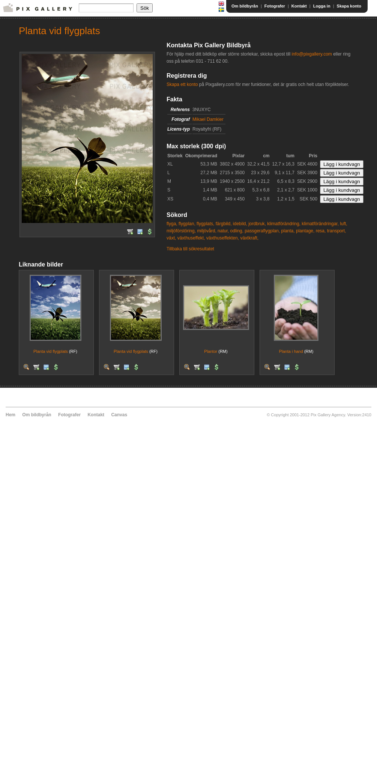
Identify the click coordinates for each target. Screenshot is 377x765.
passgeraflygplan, (262, 230)
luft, (343, 223)
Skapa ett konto (182, 84)
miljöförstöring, (181, 230)
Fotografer (274, 6)
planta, (288, 230)
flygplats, (205, 223)
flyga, (172, 223)
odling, (236, 230)
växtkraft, (249, 238)
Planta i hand (291, 351)
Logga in (321, 6)
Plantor (210, 351)
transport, (336, 230)
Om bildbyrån (244, 6)
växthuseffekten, (222, 238)
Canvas (119, 414)
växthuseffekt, (191, 238)
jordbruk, (257, 223)
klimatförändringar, (320, 223)
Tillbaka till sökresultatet (190, 248)
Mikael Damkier (208, 119)
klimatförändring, (283, 223)
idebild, (240, 223)
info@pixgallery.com (311, 54)
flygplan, (187, 223)
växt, (171, 238)
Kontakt (299, 6)
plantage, (305, 230)
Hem (10, 414)
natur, (223, 230)
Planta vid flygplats (50, 351)
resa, (321, 230)
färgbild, (224, 223)
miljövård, (206, 230)
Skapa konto (349, 6)
